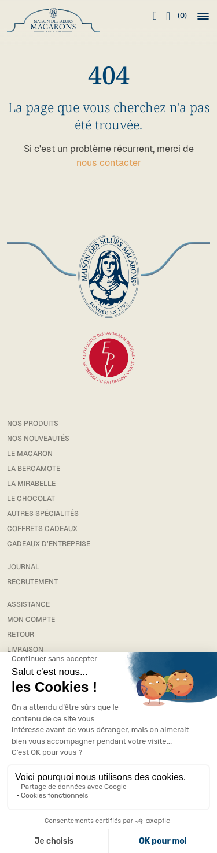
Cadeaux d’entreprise (48, 544)
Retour (20, 635)
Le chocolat (31, 499)
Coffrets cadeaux (42, 529)
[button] (203, 16)
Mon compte (31, 619)
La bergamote (33, 469)
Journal (23, 567)
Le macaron (30, 454)
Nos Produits (32, 424)
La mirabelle (31, 484)
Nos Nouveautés (38, 439)
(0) (176, 16)
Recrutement (32, 582)
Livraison (25, 650)
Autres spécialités (43, 514)
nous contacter (108, 162)
